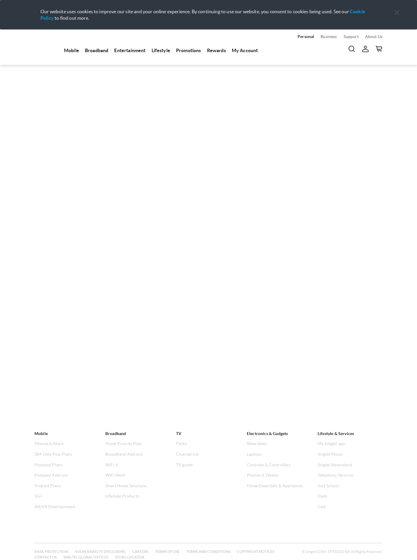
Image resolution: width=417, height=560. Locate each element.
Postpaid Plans (48, 464)
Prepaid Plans (47, 485)
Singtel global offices (86, 557)
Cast (322, 506)
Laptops (254, 454)
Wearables (257, 443)
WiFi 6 (111, 464)
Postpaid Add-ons (51, 475)
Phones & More (49, 443)
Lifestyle (161, 50)
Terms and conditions (208, 552)
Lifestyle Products (122, 496)
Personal (306, 36)
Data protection (51, 552)
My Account (245, 50)
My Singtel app (331, 443)
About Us (373, 36)
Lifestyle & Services (336, 433)
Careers (140, 552)
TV (178, 433)
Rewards (216, 50)
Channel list (187, 454)
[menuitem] (46, 45)
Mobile (71, 50)
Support (351, 36)
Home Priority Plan (123, 443)
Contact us (46, 557)
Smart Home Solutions (126, 485)
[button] (397, 12)
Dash (322, 496)
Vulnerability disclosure (100, 552)
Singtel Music (330, 454)
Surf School (328, 485)
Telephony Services (335, 475)
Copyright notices (255, 552)
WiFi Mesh (115, 475)
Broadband (96, 50)
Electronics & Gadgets (267, 433)
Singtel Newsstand (335, 464)
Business (329, 36)
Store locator (129, 557)
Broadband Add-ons (124, 454)
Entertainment (129, 50)
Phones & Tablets (263, 475)
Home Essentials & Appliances (275, 485)
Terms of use (167, 552)
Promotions (188, 50)
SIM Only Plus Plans (53, 454)
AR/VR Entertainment (55, 506)
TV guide (184, 464)
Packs (181, 443)
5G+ (38, 496)
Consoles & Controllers (269, 464)
